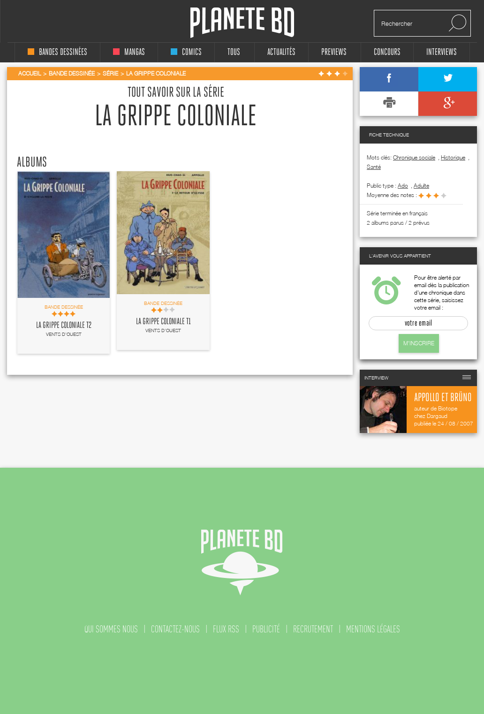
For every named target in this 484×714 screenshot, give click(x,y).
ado (403, 185)
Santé (374, 166)
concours (387, 52)
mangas (129, 52)
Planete (242, 23)
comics (186, 52)
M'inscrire (418, 343)
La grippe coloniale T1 (163, 322)
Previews (334, 52)
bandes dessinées (57, 52)
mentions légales (373, 629)
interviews (441, 52)
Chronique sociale (414, 157)
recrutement (313, 629)
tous (233, 52)
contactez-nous (175, 629)
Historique (453, 157)
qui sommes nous (111, 629)
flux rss (226, 629)
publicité (266, 629)
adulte (421, 185)
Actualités (281, 52)
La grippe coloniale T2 (63, 325)
